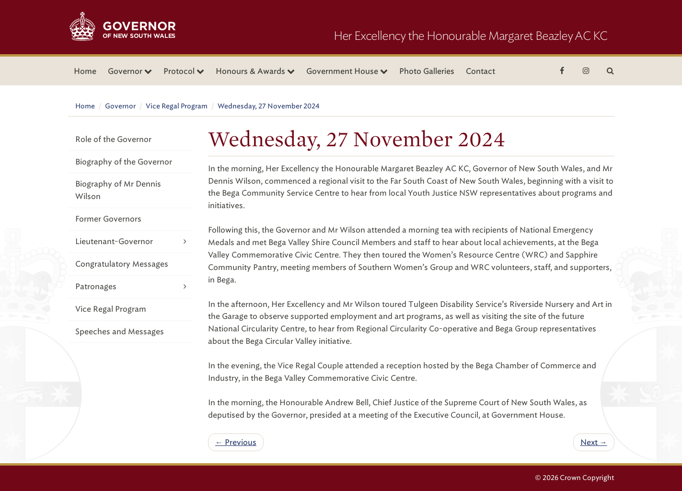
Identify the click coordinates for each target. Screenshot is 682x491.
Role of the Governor (113, 139)
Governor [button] (130, 71)
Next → (593, 442)
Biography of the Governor (123, 161)
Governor (120, 106)
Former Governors (108, 218)
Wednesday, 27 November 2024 (269, 106)
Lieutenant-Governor (131, 241)
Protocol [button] (183, 71)
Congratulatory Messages (121, 264)
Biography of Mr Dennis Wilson (118, 190)
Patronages (131, 286)
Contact (480, 71)
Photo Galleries (426, 71)
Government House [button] (347, 71)
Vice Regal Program (177, 106)
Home (85, 71)
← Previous (235, 442)
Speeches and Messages (119, 331)
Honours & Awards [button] (255, 71)
